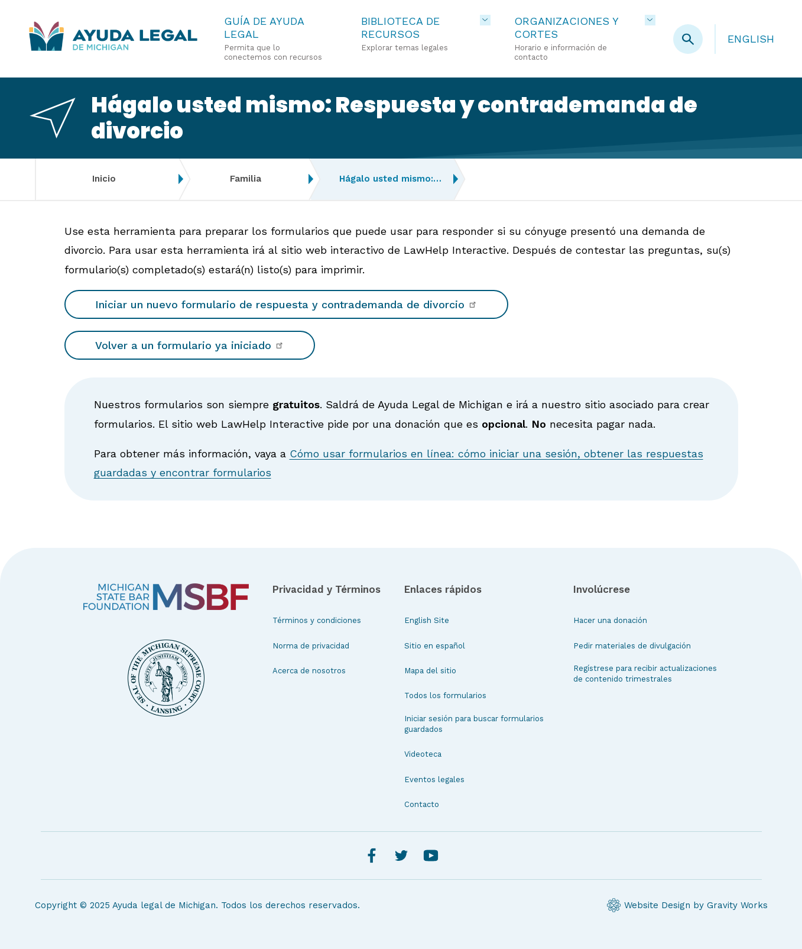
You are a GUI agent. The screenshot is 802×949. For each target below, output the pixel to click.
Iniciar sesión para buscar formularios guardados (474, 724)
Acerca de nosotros (309, 670)
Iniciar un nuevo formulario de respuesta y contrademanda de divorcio (286, 304)
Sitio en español (434, 645)
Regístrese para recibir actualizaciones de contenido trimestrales (645, 673)
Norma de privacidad (310, 645)
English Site (426, 620)
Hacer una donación (610, 620)
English (751, 39)
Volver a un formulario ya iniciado (189, 345)
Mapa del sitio (430, 670)
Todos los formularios (445, 695)
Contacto (421, 804)
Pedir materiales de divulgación (632, 645)
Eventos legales (434, 779)
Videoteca (422, 754)
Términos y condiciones (316, 620)
